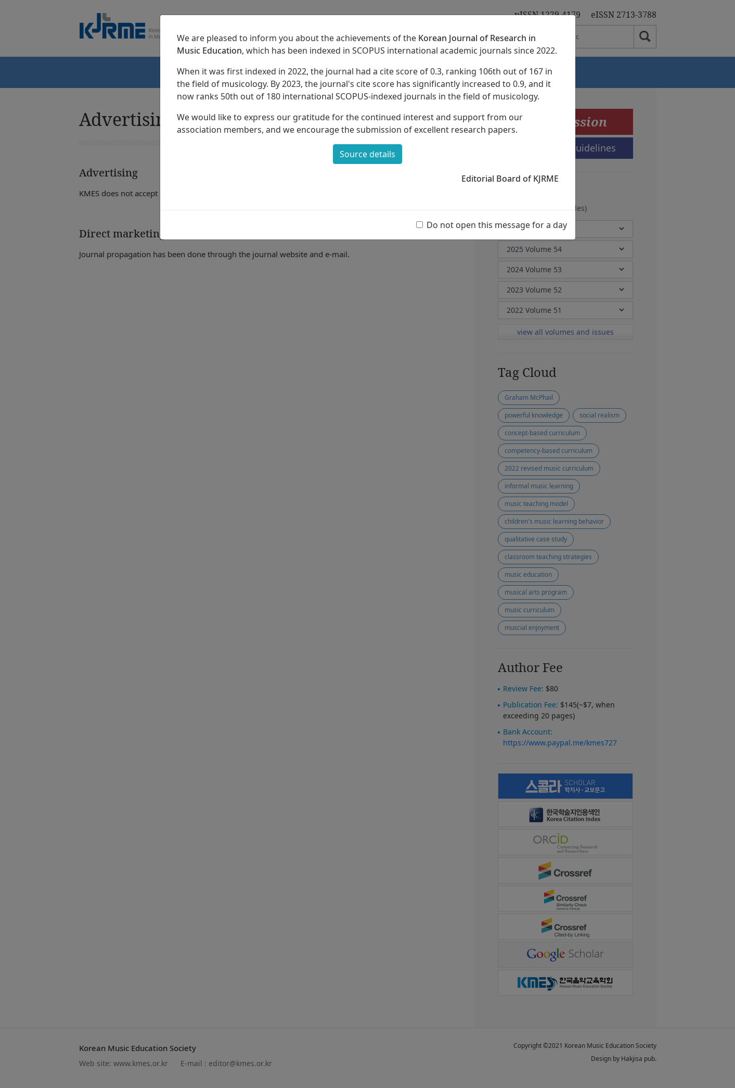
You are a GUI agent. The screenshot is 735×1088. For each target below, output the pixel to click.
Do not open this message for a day (497, 225)
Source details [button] (367, 154)
